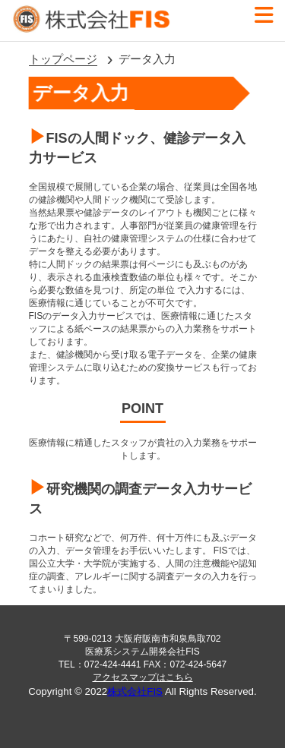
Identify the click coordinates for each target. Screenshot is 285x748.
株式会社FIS (135, 691)
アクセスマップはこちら (143, 677)
